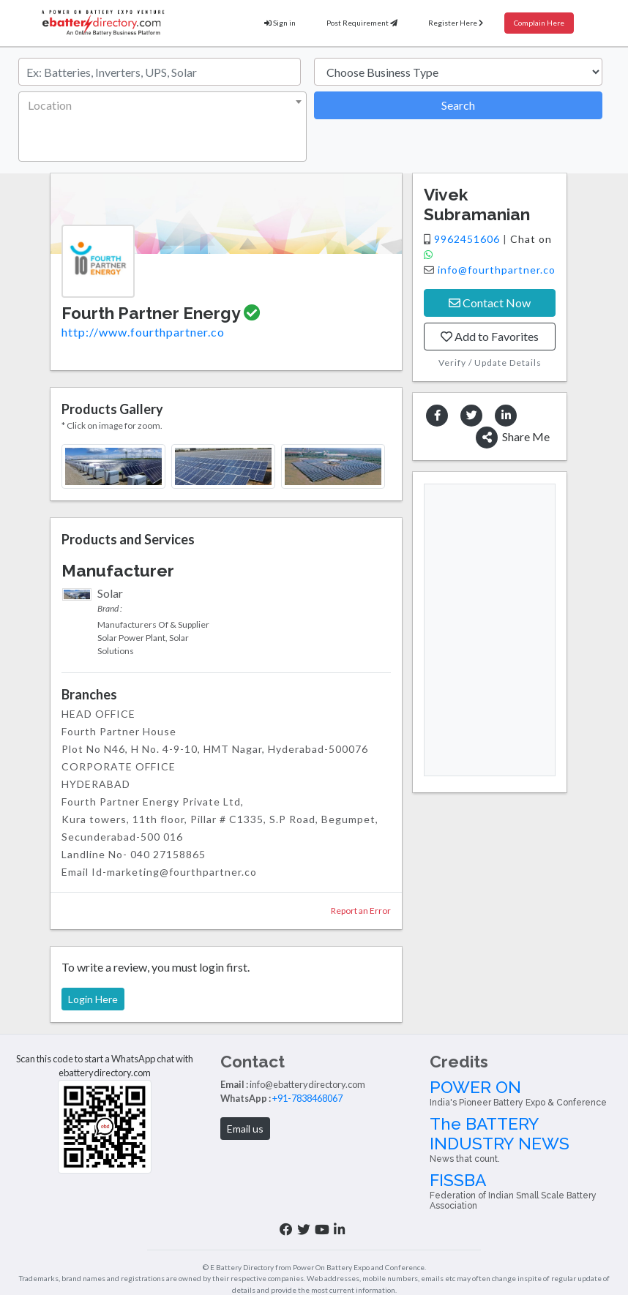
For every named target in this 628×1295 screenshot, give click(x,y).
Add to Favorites (490, 336)
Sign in (280, 22)
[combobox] (162, 126)
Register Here (455, 22)
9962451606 (468, 239)
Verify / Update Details (490, 362)
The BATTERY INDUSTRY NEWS (523, 1139)
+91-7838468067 (307, 1098)
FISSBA (523, 1191)
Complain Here (539, 22)
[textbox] (159, 105)
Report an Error (361, 910)
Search (458, 105)
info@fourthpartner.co (497, 269)
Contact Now (490, 302)
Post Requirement (361, 22)
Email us (245, 1128)
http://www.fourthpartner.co (143, 332)
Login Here (93, 999)
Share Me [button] (513, 437)
